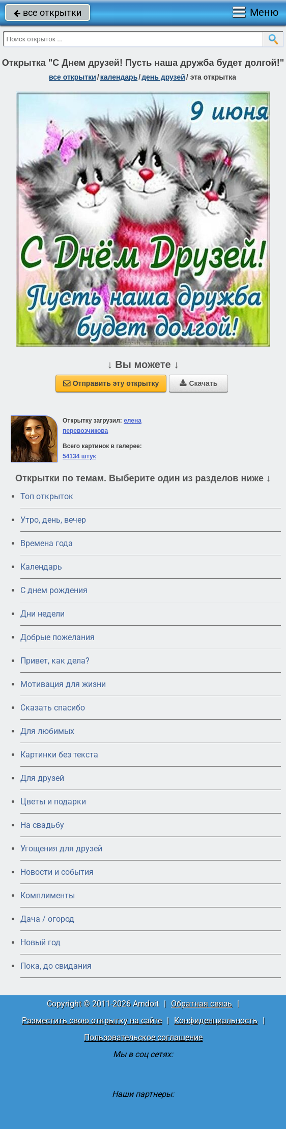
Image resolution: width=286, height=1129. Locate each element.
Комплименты (47, 895)
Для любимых (47, 731)
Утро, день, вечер (53, 520)
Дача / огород (47, 919)
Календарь (119, 77)
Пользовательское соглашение (143, 1037)
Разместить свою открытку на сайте (92, 1020)
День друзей (163, 77)
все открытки (47, 12)
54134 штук (79, 456)
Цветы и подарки (53, 801)
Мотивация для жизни (63, 684)
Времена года (46, 543)
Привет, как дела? (55, 661)
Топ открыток (46, 496)
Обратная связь (201, 1004)
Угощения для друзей (61, 848)
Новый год (40, 942)
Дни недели (42, 614)
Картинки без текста (59, 754)
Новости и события (57, 872)
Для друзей (42, 778)
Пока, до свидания (56, 966)
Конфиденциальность (216, 1020)
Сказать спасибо (52, 708)
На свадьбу (42, 825)
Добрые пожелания (57, 637)
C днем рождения (54, 590)
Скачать (198, 383)
